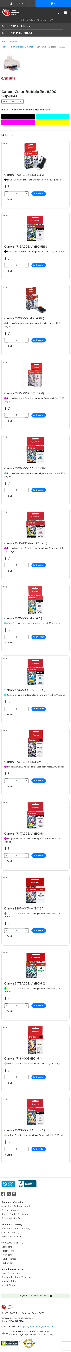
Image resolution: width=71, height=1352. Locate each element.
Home (4, 47)
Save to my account (12, 101)
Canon (30, 47)
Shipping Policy (8, 1281)
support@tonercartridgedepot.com (37, 1326)
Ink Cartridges (17, 47)
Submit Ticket (8, 1285)
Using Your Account (11, 1273)
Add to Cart (39, 193)
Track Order (7, 1263)
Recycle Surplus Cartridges (14, 1214)
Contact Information (11, 1210)
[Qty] (16, 193)
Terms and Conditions (12, 1236)
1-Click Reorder (8, 1259)
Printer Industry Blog (11, 1218)
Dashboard (6, 1247)
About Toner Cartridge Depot (15, 1206)
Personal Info (7, 1251)
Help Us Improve (9, 41)
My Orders (6, 1255)
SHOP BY (16, 26)
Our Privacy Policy (10, 1232)
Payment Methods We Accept (16, 1277)
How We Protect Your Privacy (16, 1228)
